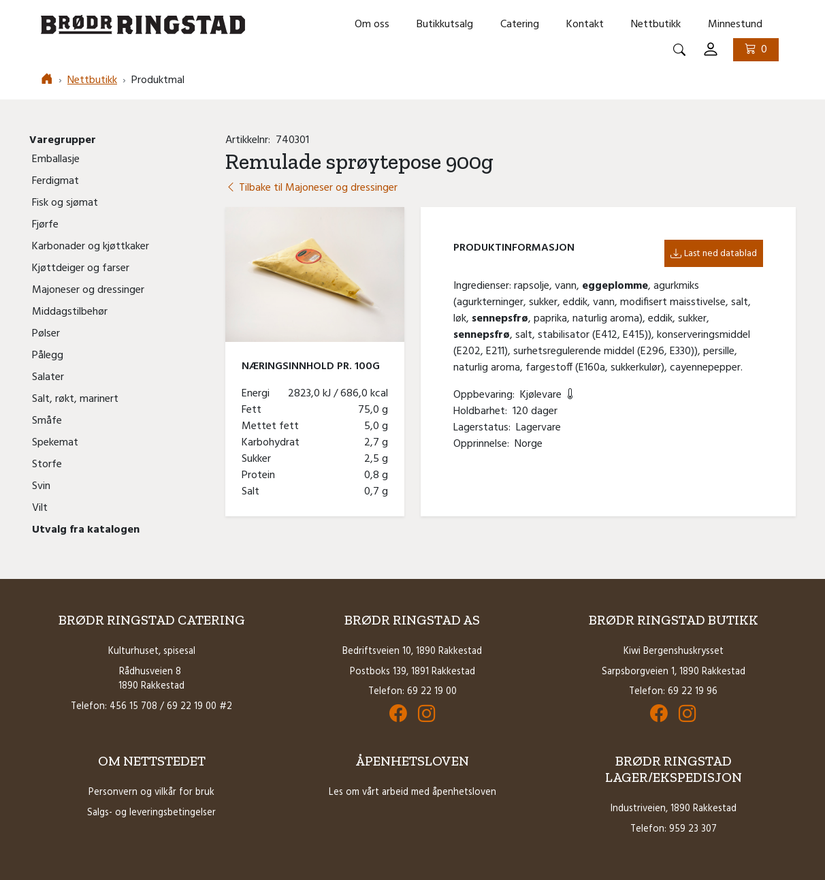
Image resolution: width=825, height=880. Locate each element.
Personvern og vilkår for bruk (151, 792)
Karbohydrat (273, 443)
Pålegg (47, 355)
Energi (258, 394)
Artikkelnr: (250, 140)
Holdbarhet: (483, 411)
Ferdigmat (55, 181)
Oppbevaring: (486, 395)
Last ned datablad (713, 254)
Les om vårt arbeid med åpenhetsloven (412, 792)
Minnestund (735, 24)
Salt (253, 492)
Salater (48, 377)
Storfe (47, 464)
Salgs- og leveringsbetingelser (151, 813)
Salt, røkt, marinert (75, 399)
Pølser (46, 334)
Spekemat (55, 443)
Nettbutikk (656, 24)
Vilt (40, 508)
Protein (261, 475)
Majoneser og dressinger (88, 290)
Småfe (47, 421)
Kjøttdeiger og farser (80, 268)
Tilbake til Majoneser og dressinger (311, 188)
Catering (519, 24)
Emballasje (56, 159)
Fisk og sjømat (65, 203)
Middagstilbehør (70, 312)
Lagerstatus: (484, 428)
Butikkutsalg (445, 24)
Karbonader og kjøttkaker (90, 246)
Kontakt (585, 24)
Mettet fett (273, 426)
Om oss (372, 24)
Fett (254, 410)
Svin (41, 486)
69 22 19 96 (692, 692)
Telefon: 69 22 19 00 (412, 692)
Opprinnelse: (484, 444)
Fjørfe (45, 225)
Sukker (259, 459)
